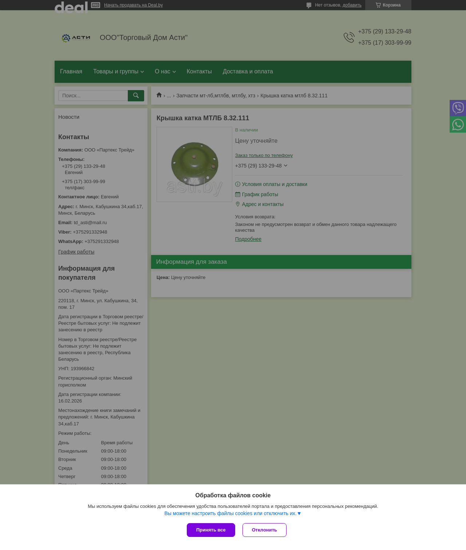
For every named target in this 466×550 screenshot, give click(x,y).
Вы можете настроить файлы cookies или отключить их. (230, 513)
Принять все (211, 530)
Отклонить (264, 530)
